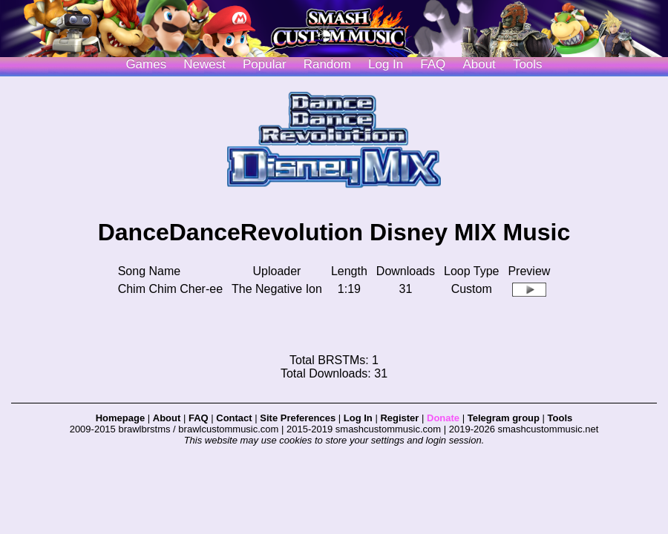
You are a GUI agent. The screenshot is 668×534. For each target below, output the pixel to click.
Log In (358, 417)
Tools (528, 64)
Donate (443, 417)
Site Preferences (297, 417)
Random (327, 64)
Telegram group (504, 417)
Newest (204, 64)
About (478, 64)
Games (145, 64)
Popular (264, 64)
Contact (234, 417)
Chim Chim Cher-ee (170, 289)
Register (399, 417)
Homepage (120, 417)
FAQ (432, 64)
